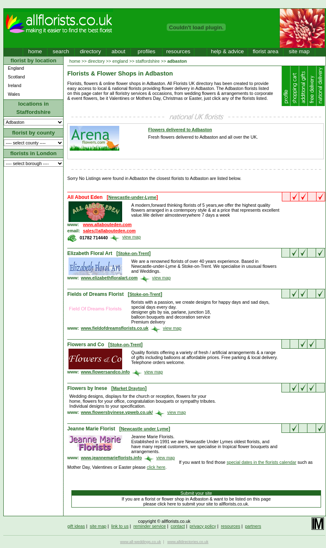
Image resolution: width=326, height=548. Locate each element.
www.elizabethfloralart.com (109, 277)
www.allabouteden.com (107, 224)
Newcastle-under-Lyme (132, 197)
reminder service (149, 526)
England (16, 68)
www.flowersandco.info (105, 371)
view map (131, 236)
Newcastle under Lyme (144, 428)
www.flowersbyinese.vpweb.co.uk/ (117, 412)
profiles (147, 51)
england (120, 61)
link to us (119, 526)
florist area (265, 51)
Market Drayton (129, 388)
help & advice (227, 51)
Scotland (16, 76)
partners (253, 526)
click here (156, 467)
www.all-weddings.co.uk (140, 542)
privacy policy (203, 526)
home (35, 51)
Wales (14, 94)
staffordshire (148, 61)
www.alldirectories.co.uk (187, 542)
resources (178, 51)
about (118, 51)
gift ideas (76, 526)
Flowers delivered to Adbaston (180, 129)
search (60, 51)
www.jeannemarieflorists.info (111, 457)
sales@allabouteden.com (109, 230)
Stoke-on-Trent (133, 253)
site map (299, 51)
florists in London (33, 153)
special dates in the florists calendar (261, 462)
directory (90, 51)
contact (178, 526)
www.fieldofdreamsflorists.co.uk (115, 328)
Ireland (14, 85)
